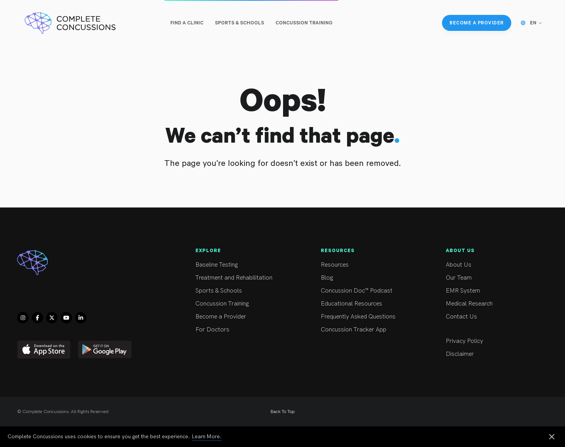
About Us (494, 265)
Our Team (494, 277)
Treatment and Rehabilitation (243, 277)
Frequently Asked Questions (369, 316)
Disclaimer (494, 354)
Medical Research (494, 303)
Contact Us (494, 316)
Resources (369, 265)
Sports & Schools (243, 290)
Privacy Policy (494, 341)
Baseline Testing (243, 265)
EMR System (494, 290)
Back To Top (282, 412)
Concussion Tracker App (369, 329)
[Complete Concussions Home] (70, 22)
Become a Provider (243, 316)
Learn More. (207, 436)
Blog (369, 277)
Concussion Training (243, 303)
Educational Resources (369, 303)
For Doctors (243, 329)
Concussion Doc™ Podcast (369, 290)
